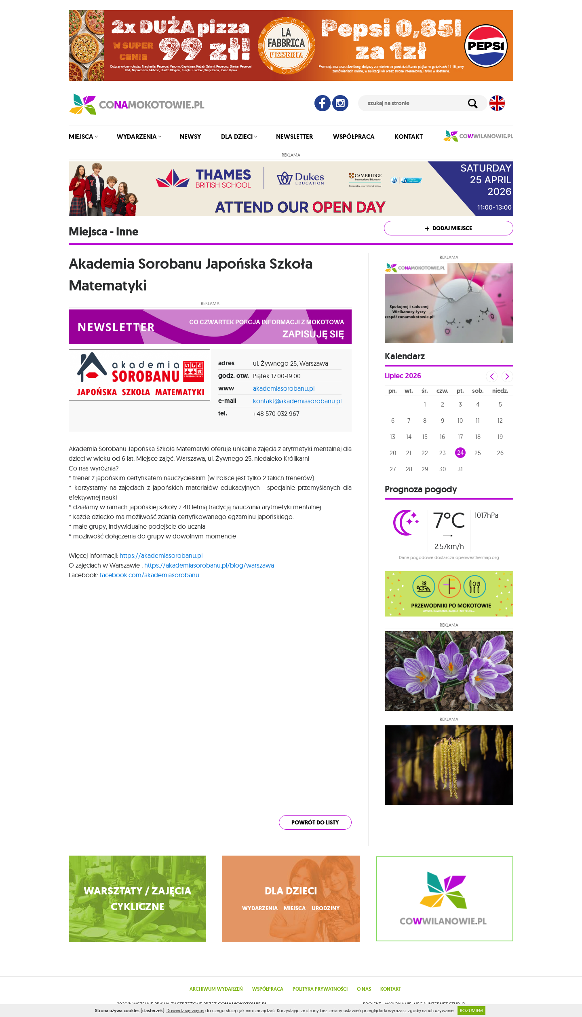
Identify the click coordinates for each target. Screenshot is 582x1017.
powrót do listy (315, 822)
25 (477, 453)
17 (460, 437)
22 (425, 453)
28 (409, 469)
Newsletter (294, 136)
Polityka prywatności (320, 989)
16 (442, 437)
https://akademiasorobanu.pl (161, 555)
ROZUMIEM (471, 1010)
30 (442, 469)
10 (460, 420)
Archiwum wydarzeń (216, 989)
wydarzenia (260, 908)
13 (392, 437)
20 (393, 453)
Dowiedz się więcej (185, 1010)
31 (460, 469)
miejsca (295, 908)
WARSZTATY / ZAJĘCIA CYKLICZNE (138, 899)
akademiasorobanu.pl (283, 388)
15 (425, 437)
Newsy (190, 136)
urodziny (326, 908)
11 (478, 420)
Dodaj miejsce (448, 228)
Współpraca (354, 136)
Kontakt (408, 136)
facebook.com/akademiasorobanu (149, 575)
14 (408, 437)
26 (500, 453)
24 (460, 452)
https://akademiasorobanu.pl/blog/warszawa (209, 565)
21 (408, 453)
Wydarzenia (137, 136)
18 (478, 437)
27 (393, 469)
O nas (364, 989)
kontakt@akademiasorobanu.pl (297, 401)
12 (500, 420)
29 (425, 469)
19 (500, 437)
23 (442, 453)
